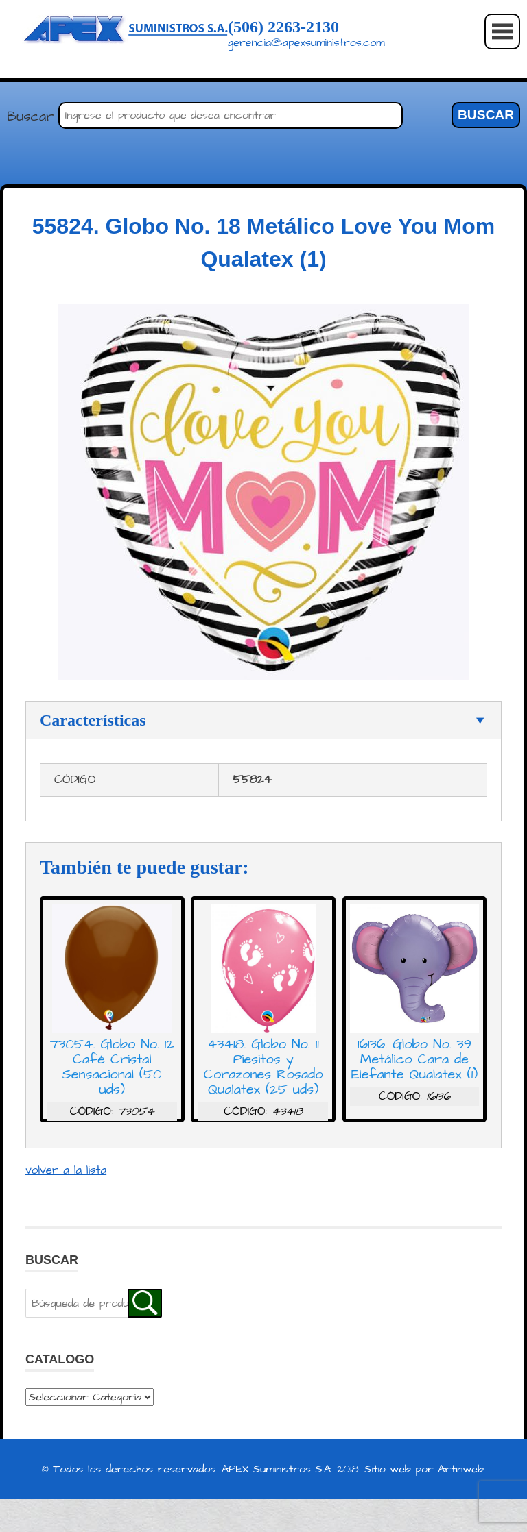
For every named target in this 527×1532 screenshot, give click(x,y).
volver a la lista (65, 1170)
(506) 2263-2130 (283, 27)
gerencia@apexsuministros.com (306, 42)
